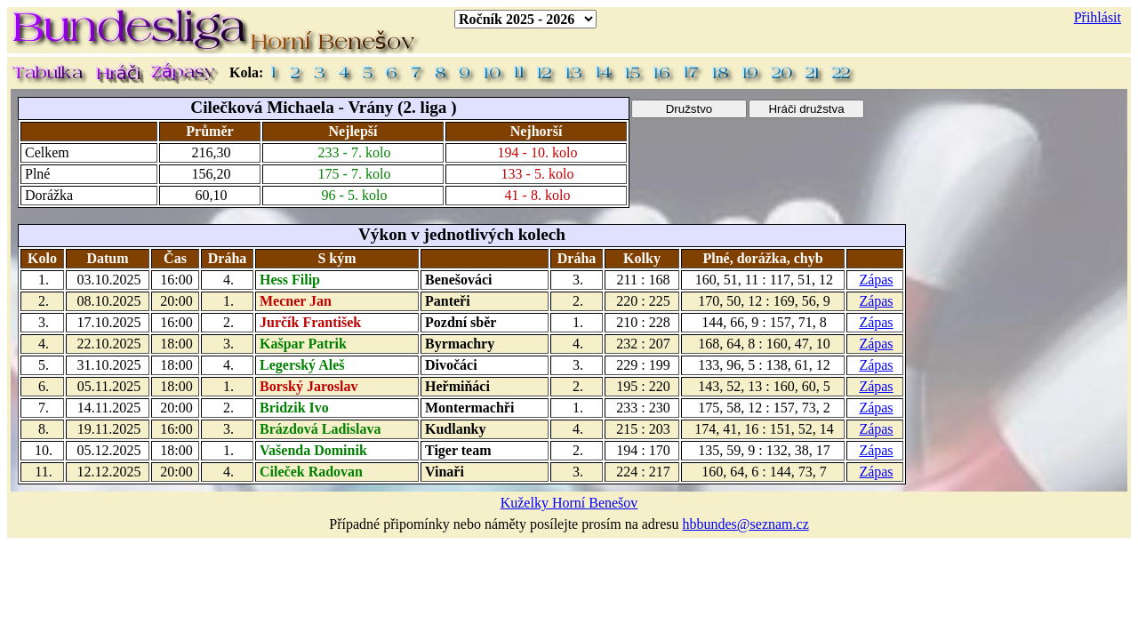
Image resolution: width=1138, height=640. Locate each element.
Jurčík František (310, 322)
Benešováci (459, 279)
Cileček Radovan (311, 471)
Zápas (876, 279)
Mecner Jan (296, 300)
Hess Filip (290, 279)
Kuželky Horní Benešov (569, 502)
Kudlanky (455, 428)
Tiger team (458, 450)
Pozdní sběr (460, 322)
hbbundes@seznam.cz (746, 524)
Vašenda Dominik (313, 450)
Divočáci (451, 364)
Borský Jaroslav (308, 386)
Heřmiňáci (457, 386)
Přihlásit (1097, 17)
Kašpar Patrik (303, 343)
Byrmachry (459, 343)
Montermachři (469, 407)
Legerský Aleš (302, 364)
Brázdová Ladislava (320, 428)
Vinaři (444, 471)
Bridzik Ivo (294, 407)
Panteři (447, 300)
